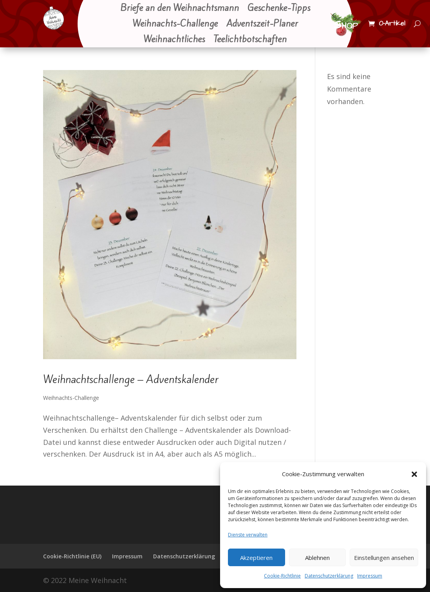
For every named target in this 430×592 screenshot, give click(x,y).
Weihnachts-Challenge (175, 24)
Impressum (369, 575)
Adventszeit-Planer (262, 24)
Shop (346, 25)
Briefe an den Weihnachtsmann (179, 8)
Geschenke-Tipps (279, 8)
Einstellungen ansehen (384, 557)
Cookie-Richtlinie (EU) (72, 556)
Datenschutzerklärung (329, 575)
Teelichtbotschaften (250, 39)
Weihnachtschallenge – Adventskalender (131, 379)
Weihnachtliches (174, 39)
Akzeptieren (256, 557)
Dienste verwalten (247, 534)
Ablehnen (317, 557)
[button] (414, 474)
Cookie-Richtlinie (282, 575)
